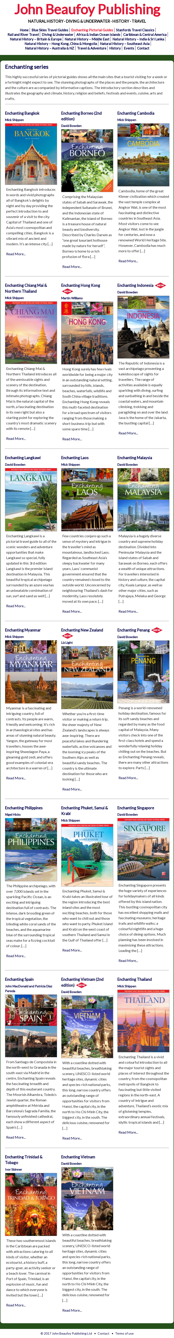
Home (24, 30)
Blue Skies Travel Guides (49, 30)
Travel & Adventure (91, 48)
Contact (143, 48)
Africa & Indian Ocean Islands (98, 34)
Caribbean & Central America (145, 34)
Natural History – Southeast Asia (125, 44)
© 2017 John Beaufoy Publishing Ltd (66, 1333)
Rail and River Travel (23, 34)
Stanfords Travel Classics (135, 30)
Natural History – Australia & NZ (49, 48)
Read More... (16, 254)
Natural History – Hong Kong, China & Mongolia (60, 44)
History (115, 48)
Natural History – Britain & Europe (36, 39)
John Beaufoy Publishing (87, 9)
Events (129, 48)
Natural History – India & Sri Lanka (138, 39)
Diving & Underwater (57, 34)
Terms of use (124, 1333)
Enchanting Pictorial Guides (92, 30)
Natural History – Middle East (87, 39)
